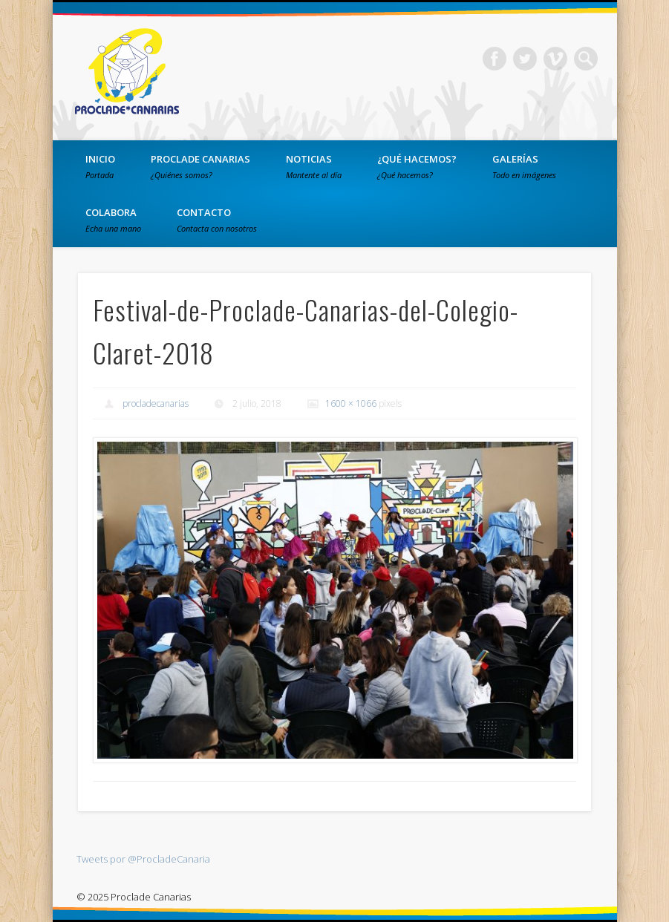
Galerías (524, 166)
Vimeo (555, 59)
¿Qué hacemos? (417, 166)
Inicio (100, 166)
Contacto (217, 220)
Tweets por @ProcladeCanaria (143, 859)
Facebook (494, 59)
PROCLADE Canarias (200, 166)
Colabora (113, 220)
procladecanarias (156, 403)
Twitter (525, 59)
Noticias (314, 166)
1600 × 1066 (350, 403)
